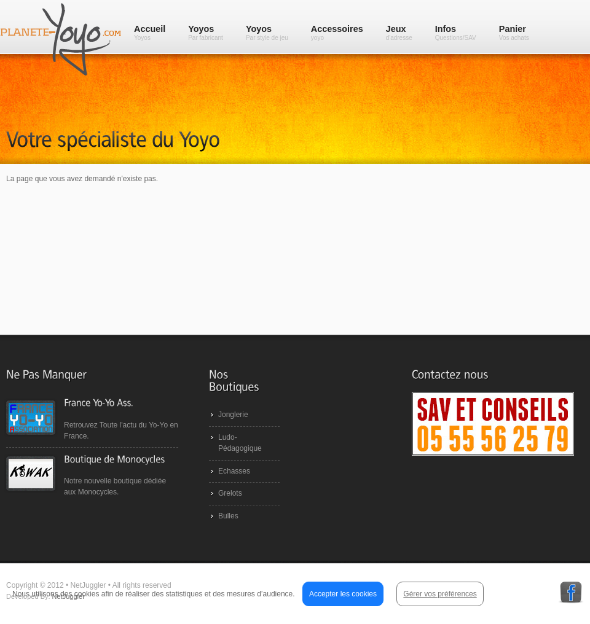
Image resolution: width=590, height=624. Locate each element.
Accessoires (337, 32)
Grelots (230, 493)
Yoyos (205, 32)
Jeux (399, 32)
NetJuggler (68, 596)
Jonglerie (233, 414)
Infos (455, 32)
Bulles (228, 516)
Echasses (234, 471)
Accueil (149, 32)
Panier (514, 32)
